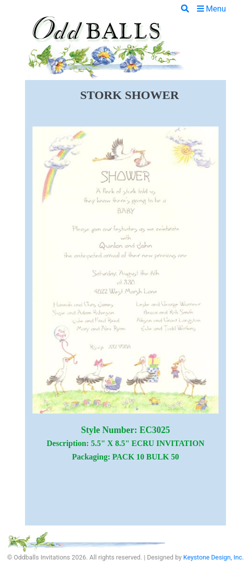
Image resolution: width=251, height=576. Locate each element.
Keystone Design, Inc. (214, 557)
